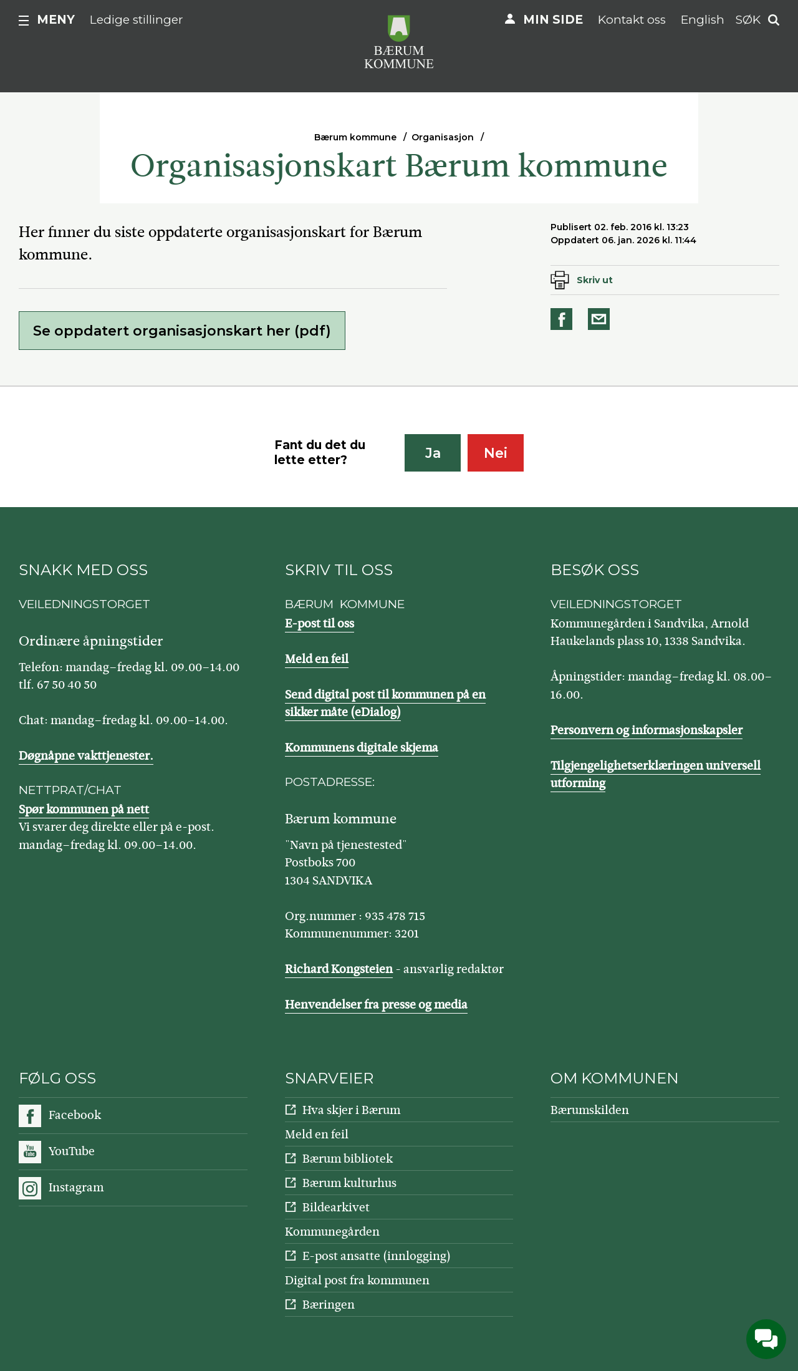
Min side (553, 19)
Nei (495, 453)
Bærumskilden (589, 1110)
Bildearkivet (336, 1207)
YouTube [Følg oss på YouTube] (72, 1151)
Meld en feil (317, 659)
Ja (433, 453)
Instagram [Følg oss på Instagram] (76, 1187)
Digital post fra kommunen (357, 1280)
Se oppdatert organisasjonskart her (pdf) (182, 330)
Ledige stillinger (136, 19)
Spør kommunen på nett (84, 809)
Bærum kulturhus (349, 1183)
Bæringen (328, 1304)
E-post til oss (319, 623)
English (702, 19)
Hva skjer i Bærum (351, 1110)
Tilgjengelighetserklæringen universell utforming (655, 774)
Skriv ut (595, 280)
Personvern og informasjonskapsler (646, 730)
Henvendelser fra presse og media (376, 1004)
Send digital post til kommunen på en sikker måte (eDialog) (385, 703)
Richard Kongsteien (339, 969)
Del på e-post (601, 319)
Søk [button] (748, 19)
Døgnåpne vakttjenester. (86, 755)
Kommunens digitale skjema (361, 747)
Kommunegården (332, 1231)
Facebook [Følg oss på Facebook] (75, 1115)
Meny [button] (56, 19)
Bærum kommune (355, 137)
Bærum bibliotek (347, 1158)
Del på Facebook (563, 319)
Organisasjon (442, 137)
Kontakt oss (632, 19)
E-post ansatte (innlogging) (376, 1255)
